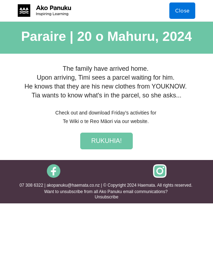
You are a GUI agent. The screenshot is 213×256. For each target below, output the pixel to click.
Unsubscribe (107, 196)
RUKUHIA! (106, 140)
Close (182, 10)
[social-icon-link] (53, 171)
